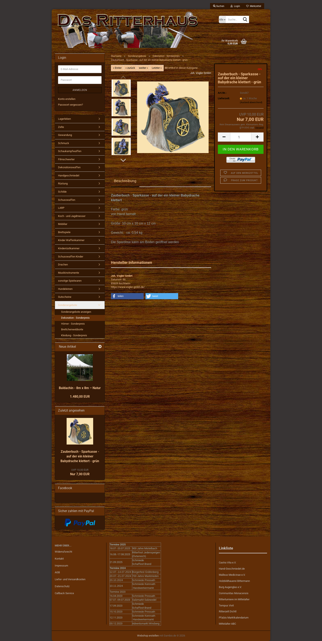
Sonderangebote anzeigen (76, 311)
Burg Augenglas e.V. (230, 587)
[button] (123, 160)
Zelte (61, 127)
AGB (57, 572)
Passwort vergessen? (70, 104)
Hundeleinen (65, 288)
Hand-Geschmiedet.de (232, 568)
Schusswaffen (66, 199)
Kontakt (59, 558)
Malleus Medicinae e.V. (232, 574)
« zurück (130, 67)
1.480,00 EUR (80, 396)
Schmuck (63, 143)
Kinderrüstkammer (68, 248)
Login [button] (235, 6)
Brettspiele (64, 232)
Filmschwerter (66, 159)
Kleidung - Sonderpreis (74, 335)
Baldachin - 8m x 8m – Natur (80, 388)
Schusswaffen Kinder (70, 256)
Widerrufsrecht (63, 551)
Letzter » (157, 67)
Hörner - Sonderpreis (73, 323)
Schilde (62, 191)
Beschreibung (125, 181)
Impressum (61, 565)
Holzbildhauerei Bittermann (234, 580)
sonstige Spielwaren (70, 280)
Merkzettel (253, 6)
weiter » (143, 67)
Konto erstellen (66, 98)
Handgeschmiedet (68, 175)
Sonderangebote (67, 305)
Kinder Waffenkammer (71, 240)
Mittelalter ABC (227, 623)
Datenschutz (62, 586)
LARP (61, 207)
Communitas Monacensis (233, 593)
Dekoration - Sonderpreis (75, 317)
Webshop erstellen (148, 635)
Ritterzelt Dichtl (227, 611)
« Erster (117, 67)
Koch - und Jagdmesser (71, 216)
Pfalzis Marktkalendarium (233, 617)
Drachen (63, 264)
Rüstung (63, 183)
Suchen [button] (218, 6)
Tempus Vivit (226, 605)
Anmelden (80, 90)
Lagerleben (64, 118)
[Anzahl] (240, 137)
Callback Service (64, 593)
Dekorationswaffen (69, 167)
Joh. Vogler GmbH (200, 72)
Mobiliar (62, 224)
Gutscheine (64, 296)
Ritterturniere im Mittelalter (234, 599)
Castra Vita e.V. (227, 562)
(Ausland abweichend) (251, 102)
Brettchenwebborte (72, 329)
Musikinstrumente (68, 272)
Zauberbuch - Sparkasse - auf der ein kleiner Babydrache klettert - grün (79, 456)
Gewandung (65, 135)
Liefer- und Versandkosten (70, 579)
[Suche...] (222, 19)
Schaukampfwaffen (69, 151)
